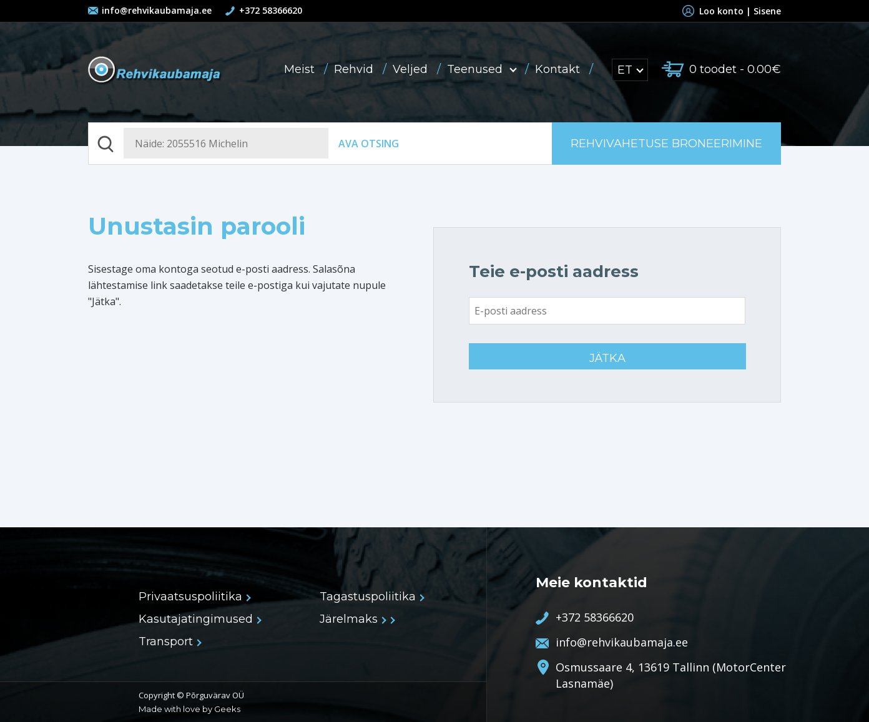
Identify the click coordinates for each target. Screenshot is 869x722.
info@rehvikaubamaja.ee (157, 10)
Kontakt (559, 69)
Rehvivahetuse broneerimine (666, 143)
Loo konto (715, 11)
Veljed (412, 69)
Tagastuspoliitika (371, 596)
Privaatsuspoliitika (194, 596)
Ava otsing (368, 143)
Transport (169, 641)
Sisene (767, 11)
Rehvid (355, 69)
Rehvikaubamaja (155, 71)
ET (629, 70)
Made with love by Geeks (189, 709)
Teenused (483, 69)
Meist (301, 69)
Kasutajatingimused (199, 619)
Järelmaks (352, 619)
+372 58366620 (270, 10)
